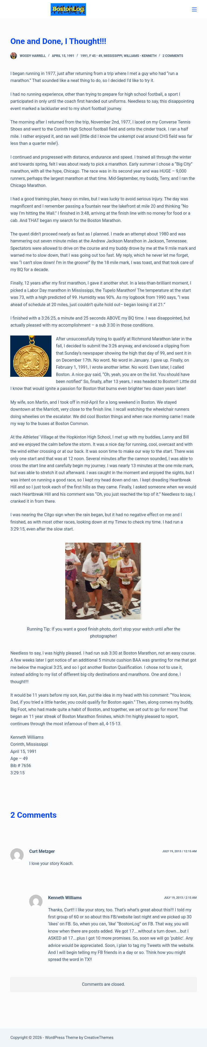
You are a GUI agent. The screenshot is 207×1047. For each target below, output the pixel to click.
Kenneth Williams (65, 900)
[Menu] (194, 10)
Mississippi (113, 58)
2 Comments (173, 58)
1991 (84, 58)
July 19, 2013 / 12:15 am (179, 854)
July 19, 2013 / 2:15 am (180, 900)
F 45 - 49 (95, 58)
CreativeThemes (99, 1037)
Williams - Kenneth (140, 58)
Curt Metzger (42, 854)
